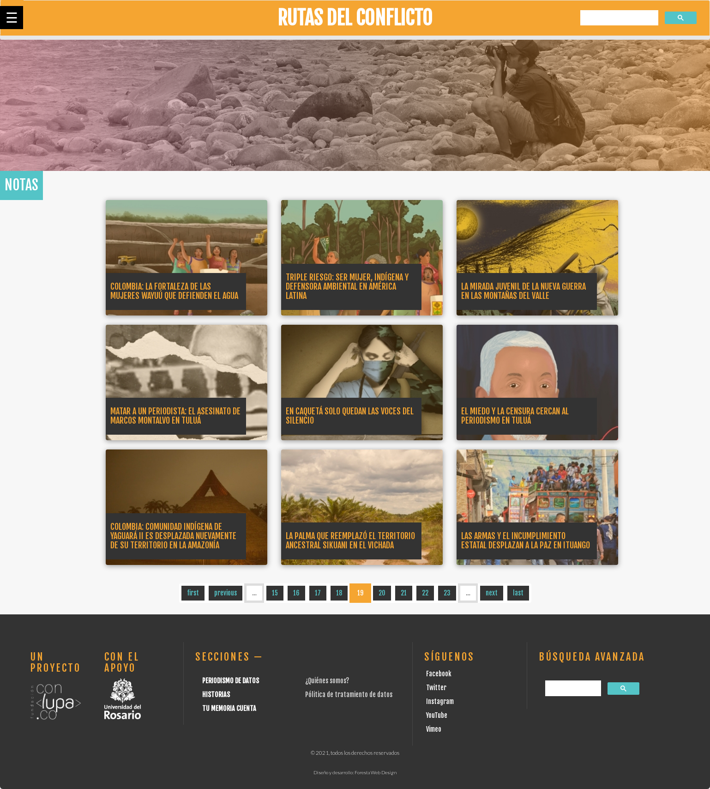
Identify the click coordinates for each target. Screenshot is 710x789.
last (518, 593)
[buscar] (618, 18)
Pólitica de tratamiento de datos (348, 694)
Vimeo (433, 729)
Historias (216, 694)
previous (225, 593)
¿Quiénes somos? (327, 681)
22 (425, 593)
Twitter (436, 688)
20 (382, 593)
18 (339, 593)
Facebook (438, 674)
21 (404, 593)
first (193, 593)
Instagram (440, 701)
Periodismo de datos (230, 681)
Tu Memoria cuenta (229, 708)
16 (296, 593)
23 (447, 593)
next (492, 593)
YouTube (436, 715)
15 (275, 593)
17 (318, 593)
